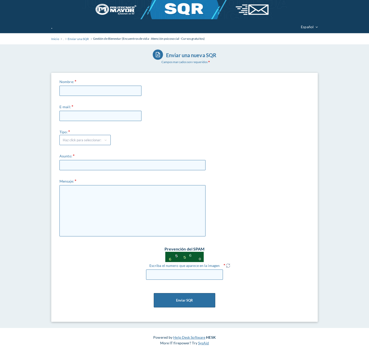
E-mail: (65, 107)
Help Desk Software (189, 337)
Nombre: (66, 81)
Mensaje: (66, 181)
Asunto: (65, 156)
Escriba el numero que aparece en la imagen (184, 265)
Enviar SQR (184, 300)
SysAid (203, 343)
